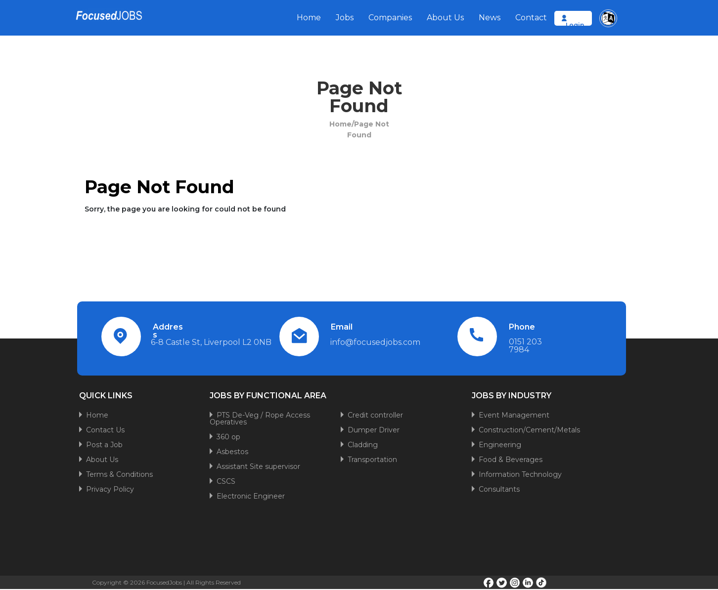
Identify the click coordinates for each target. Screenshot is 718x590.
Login (575, 25)
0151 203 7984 (525, 345)
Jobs (345, 17)
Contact (531, 17)
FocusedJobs (164, 582)
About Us (445, 17)
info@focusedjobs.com (375, 342)
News (489, 17)
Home (309, 17)
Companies (390, 17)
